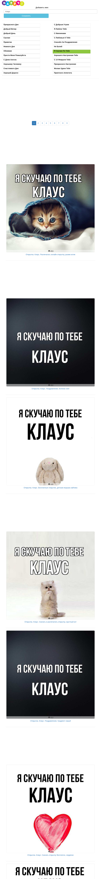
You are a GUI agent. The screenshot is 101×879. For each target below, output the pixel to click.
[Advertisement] (50, 98)
